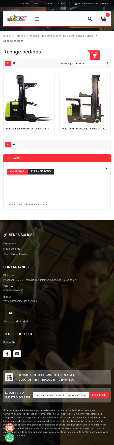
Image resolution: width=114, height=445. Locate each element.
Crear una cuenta (101, 3)
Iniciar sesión (84, 3)
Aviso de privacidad (15, 321)
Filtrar (109, 52)
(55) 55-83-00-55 (13, 290)
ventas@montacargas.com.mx (20, 301)
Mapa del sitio (11, 248)
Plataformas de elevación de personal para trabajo (62, 35)
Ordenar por (67, 63)
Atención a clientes (15, 254)
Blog (36, 3)
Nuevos (20, 35)
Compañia (24, 3)
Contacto (48, 3)
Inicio (6, 35)
